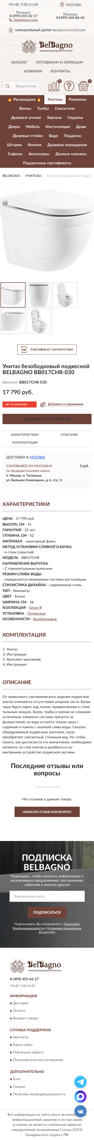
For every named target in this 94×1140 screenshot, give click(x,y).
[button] (23, 19)
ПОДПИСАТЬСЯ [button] (47, 912)
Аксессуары (39, 154)
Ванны (25, 109)
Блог (17, 1079)
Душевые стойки (28, 136)
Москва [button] (37, 457)
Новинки (33, 71)
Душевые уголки (26, 118)
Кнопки (34, 145)
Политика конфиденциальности (39, 1094)
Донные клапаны (70, 154)
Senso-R (35, 608)
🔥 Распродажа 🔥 (24, 99)
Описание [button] (69, 434)
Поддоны (72, 136)
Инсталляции (58, 127)
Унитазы (55, 99)
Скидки (19, 1087)
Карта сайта (23, 1045)
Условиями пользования (64, 928)
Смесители (65, 109)
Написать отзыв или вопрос (47, 811)
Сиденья (75, 118)
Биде (53, 136)
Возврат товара (25, 1018)
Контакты (60, 71)
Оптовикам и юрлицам (59, 62)
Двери (14, 127)
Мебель (33, 127)
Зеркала (54, 118)
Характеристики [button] (24, 434)
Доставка (20, 1003)
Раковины (77, 99)
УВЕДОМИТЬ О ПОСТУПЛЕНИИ (47, 419)
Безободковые (45, 619)
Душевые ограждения (67, 145)
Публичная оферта (28, 1052)
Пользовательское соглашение (38, 1060)
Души (81, 127)
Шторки (14, 145)
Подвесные (36, 613)
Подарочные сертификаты (47, 163)
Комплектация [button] (25, 442)
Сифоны (15, 154)
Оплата (19, 1011)
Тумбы (43, 109)
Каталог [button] (19, 62)
